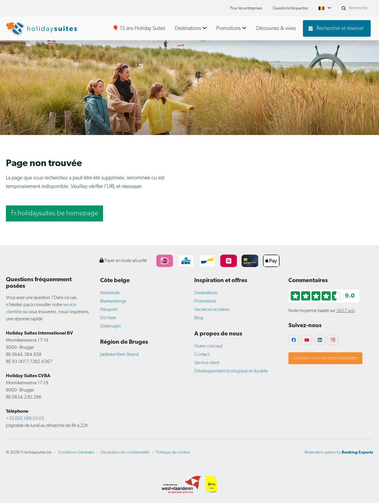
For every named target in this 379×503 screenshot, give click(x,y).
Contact (201, 354)
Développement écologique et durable (231, 371)
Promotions (205, 301)
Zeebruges (110, 326)
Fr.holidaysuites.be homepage (54, 213)
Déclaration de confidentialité (125, 452)
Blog (198, 318)
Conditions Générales (76, 452)
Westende (110, 293)
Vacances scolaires (211, 309)
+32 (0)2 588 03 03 (25, 418)
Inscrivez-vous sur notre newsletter (325, 358)
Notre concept (208, 346)
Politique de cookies (173, 452)
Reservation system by (339, 452)
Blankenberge (113, 301)
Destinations (205, 293)
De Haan (108, 318)
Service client (206, 363)
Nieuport (108, 309)
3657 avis (345, 310)
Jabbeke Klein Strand (119, 354)
